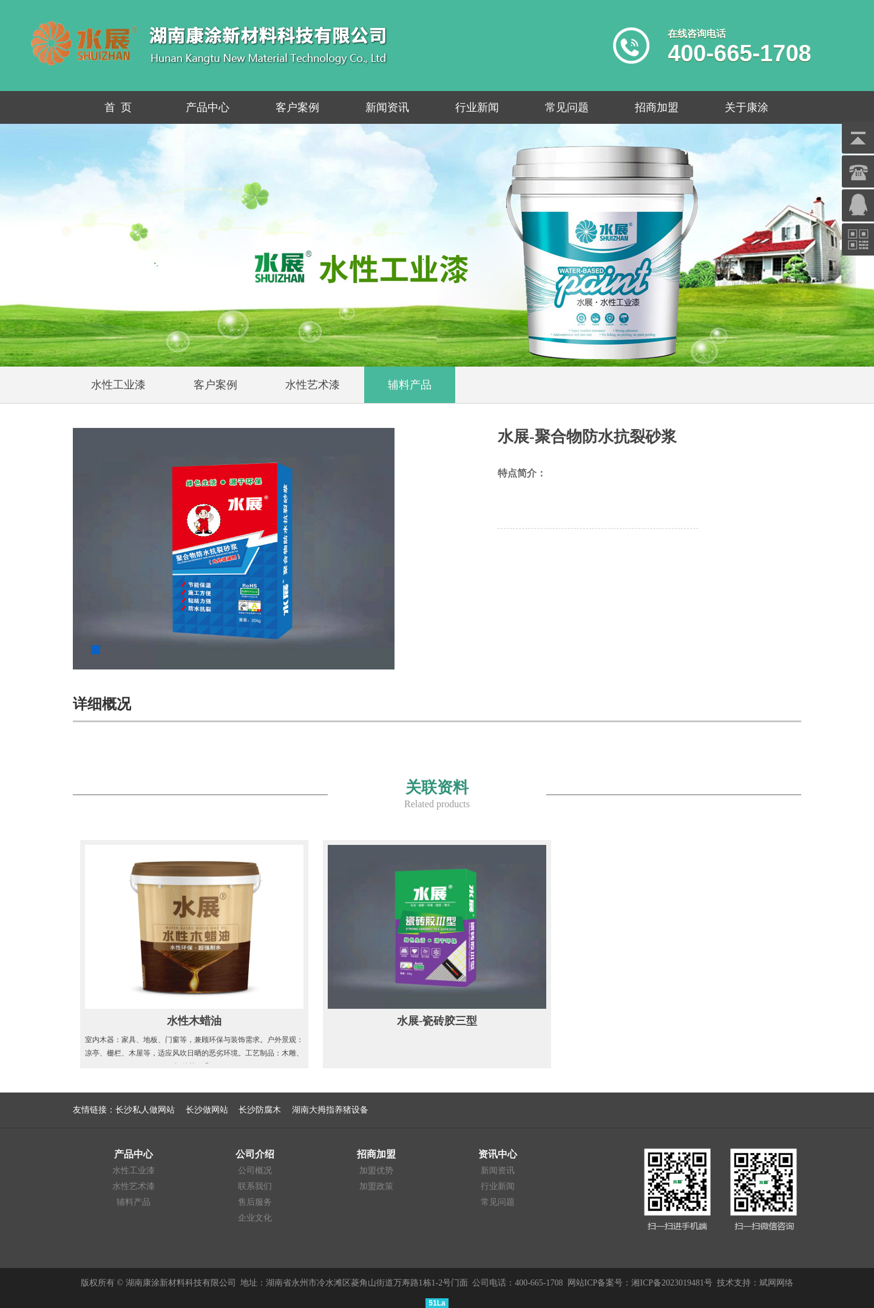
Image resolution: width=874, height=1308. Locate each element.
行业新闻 (477, 107)
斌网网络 (776, 1282)
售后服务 (255, 1202)
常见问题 (567, 107)
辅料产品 (134, 1202)
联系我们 (255, 1186)
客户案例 (297, 107)
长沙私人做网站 (145, 1109)
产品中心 (207, 107)
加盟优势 (376, 1170)
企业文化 (255, 1217)
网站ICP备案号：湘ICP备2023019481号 (640, 1282)
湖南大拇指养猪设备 (330, 1109)
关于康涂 (746, 107)
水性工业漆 (133, 1170)
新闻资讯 (387, 107)
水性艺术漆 (133, 1186)
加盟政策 (376, 1186)
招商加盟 (657, 107)
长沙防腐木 (260, 1109)
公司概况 (255, 1170)
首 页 (118, 107)
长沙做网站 (207, 1109)
